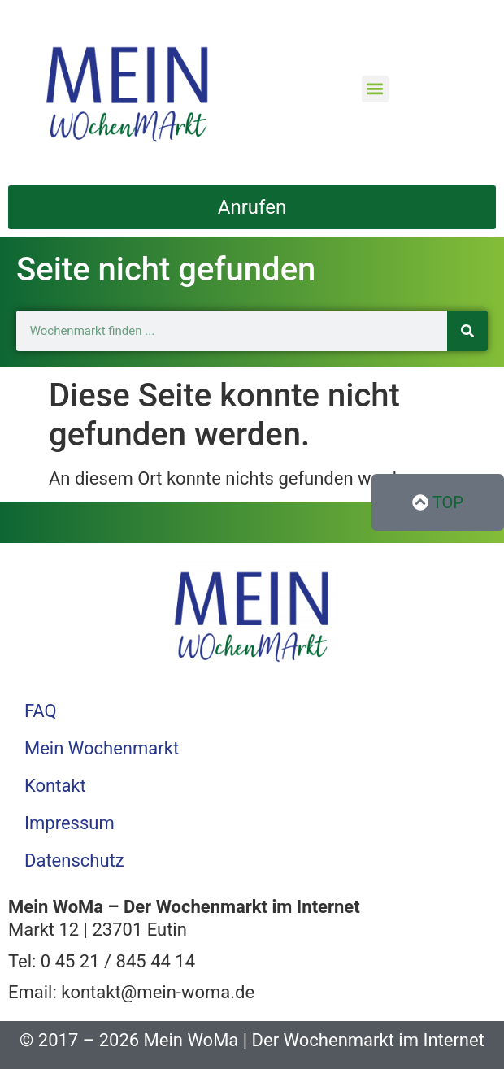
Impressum (69, 823)
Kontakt (55, 786)
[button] (375, 89)
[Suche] (467, 331)
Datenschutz (74, 860)
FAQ (40, 711)
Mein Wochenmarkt (101, 748)
